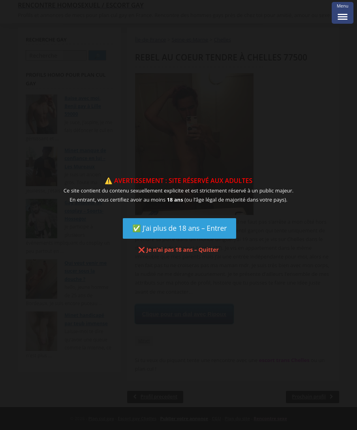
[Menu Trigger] (342, 13)
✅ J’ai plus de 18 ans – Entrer (179, 228)
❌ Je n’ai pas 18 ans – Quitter (178, 249)
